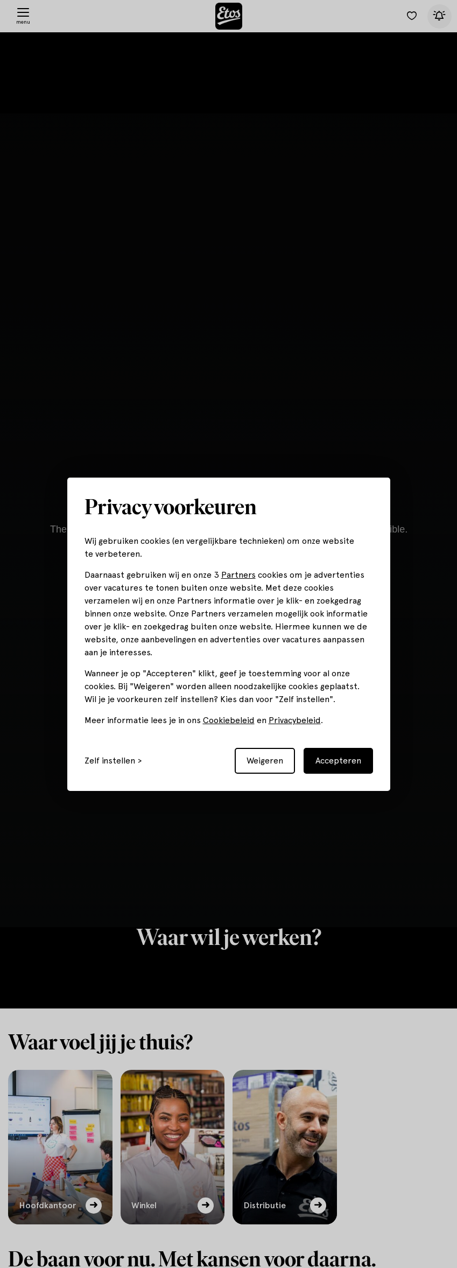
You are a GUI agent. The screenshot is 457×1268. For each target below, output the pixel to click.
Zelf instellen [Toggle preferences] (110, 760)
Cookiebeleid (229, 720)
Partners (238, 575)
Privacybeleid (295, 720)
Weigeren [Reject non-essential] (265, 760)
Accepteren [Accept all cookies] (338, 760)
